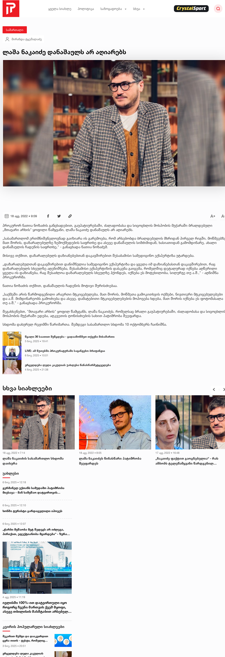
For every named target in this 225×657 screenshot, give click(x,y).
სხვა (139, 9)
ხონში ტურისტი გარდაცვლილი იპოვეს (32, 511)
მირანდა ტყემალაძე (23, 39)
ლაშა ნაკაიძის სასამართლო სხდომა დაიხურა (33, 460)
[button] (213, 389)
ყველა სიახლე (59, 9)
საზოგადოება (113, 9)
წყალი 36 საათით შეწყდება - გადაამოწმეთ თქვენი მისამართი (69, 336)
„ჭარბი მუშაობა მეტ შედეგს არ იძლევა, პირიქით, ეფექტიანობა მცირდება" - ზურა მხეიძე (35, 532)
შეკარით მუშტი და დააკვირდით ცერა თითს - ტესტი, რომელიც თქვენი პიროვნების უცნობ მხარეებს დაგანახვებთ (25, 638)
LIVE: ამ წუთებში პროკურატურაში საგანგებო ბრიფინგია (65, 350)
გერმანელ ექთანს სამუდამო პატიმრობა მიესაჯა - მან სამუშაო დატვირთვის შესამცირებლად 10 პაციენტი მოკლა (33, 490)
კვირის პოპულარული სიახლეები (33, 626)
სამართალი (14, 30)
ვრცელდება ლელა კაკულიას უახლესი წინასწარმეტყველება (68, 365)
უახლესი (11, 473)
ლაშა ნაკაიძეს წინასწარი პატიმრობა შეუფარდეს (110, 460)
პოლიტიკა (86, 9)
